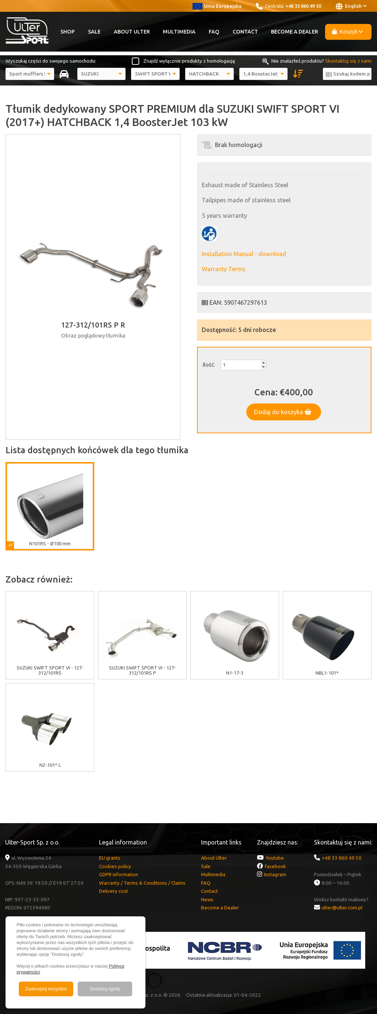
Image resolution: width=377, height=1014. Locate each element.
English (351, 6)
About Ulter (132, 32)
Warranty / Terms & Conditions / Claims (142, 883)
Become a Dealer (294, 32)
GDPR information (118, 874)
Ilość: (208, 364)
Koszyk (347, 31)
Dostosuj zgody (105, 989)
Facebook (275, 866)
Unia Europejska (217, 5)
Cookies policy (115, 866)
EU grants (109, 858)
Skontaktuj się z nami (348, 61)
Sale (94, 32)
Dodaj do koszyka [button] (282, 412)
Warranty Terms (224, 269)
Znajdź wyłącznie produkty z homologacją (189, 61)
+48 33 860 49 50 (303, 5)
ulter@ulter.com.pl (342, 907)
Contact (245, 32)
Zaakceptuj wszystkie (46, 989)
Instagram (275, 874)
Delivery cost (113, 891)
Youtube (274, 858)
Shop (67, 32)
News (207, 899)
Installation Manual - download (244, 254)
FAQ (214, 32)
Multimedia (179, 32)
